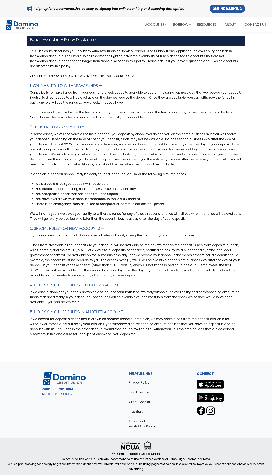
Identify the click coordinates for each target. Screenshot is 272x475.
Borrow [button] (182, 24)
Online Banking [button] (227, 8)
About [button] (231, 24)
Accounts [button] (156, 24)
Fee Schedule (139, 392)
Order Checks (139, 402)
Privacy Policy (139, 382)
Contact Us (255, 24)
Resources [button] (207, 24)
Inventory (136, 411)
